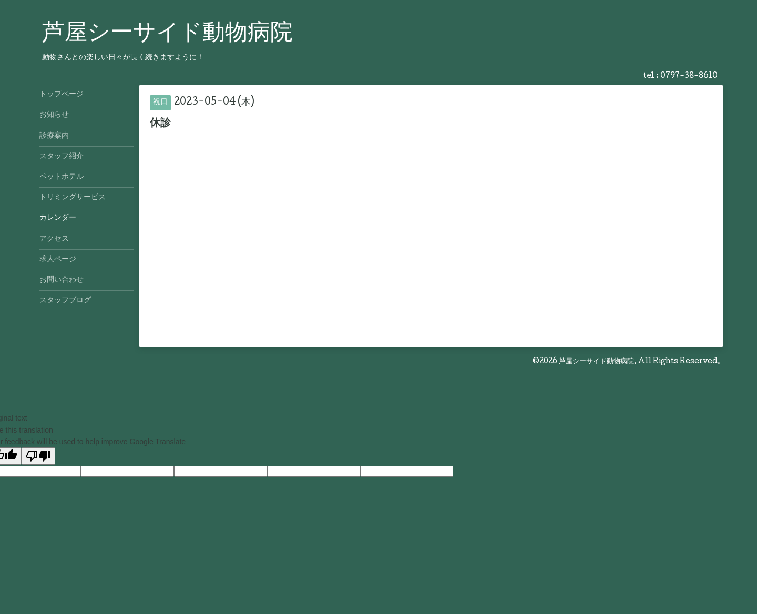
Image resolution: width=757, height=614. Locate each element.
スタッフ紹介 (61, 156)
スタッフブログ (65, 300)
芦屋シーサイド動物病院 (167, 34)
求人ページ (57, 259)
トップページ (61, 94)
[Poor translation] (38, 456)
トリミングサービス (72, 197)
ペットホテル (61, 177)
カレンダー (57, 218)
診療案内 (54, 136)
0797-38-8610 (689, 76)
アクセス (54, 239)
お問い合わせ (61, 280)
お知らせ (54, 115)
